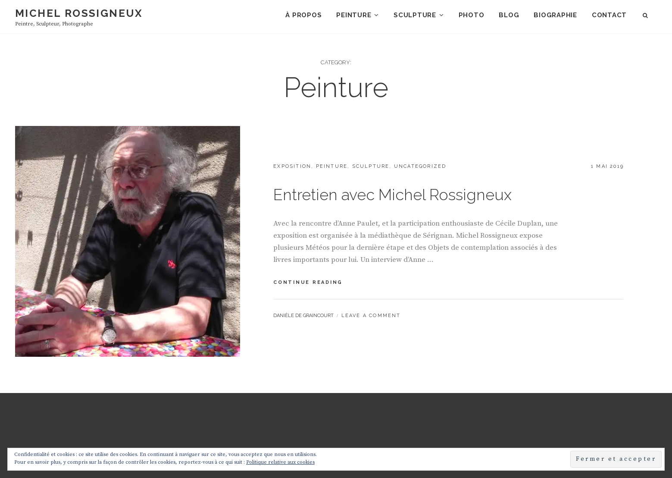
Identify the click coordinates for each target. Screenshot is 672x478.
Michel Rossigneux (79, 13)
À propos (303, 15)
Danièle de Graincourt (303, 315)
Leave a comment (371, 315)
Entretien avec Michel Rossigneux (392, 195)
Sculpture (415, 15)
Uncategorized (420, 166)
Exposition (292, 166)
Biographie (555, 15)
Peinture (353, 15)
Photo (471, 15)
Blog (509, 15)
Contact (609, 15)
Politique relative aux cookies (280, 462)
